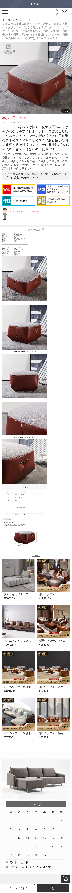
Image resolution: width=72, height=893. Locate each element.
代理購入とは (11, 208)
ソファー (21, 20)
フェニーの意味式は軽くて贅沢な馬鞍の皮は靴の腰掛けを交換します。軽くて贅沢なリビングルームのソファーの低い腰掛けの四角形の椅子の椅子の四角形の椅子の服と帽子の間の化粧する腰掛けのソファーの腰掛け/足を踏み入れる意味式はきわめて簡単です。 (35, 31)
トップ (6, 20)
